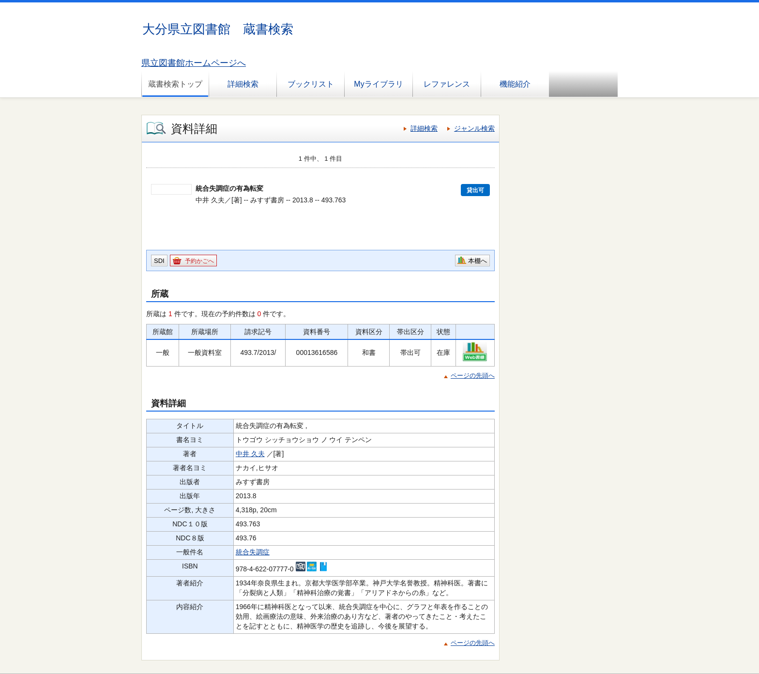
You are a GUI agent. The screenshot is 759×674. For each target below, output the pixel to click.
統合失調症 (253, 552)
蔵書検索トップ (175, 84)
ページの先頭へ (473, 375)
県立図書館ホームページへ (193, 63)
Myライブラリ (378, 84)
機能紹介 (515, 84)
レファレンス (447, 84)
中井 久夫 (250, 454)
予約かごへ (199, 261)
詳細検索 (243, 84)
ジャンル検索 (474, 128)
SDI (159, 260)
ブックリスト (311, 84)
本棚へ (477, 260)
